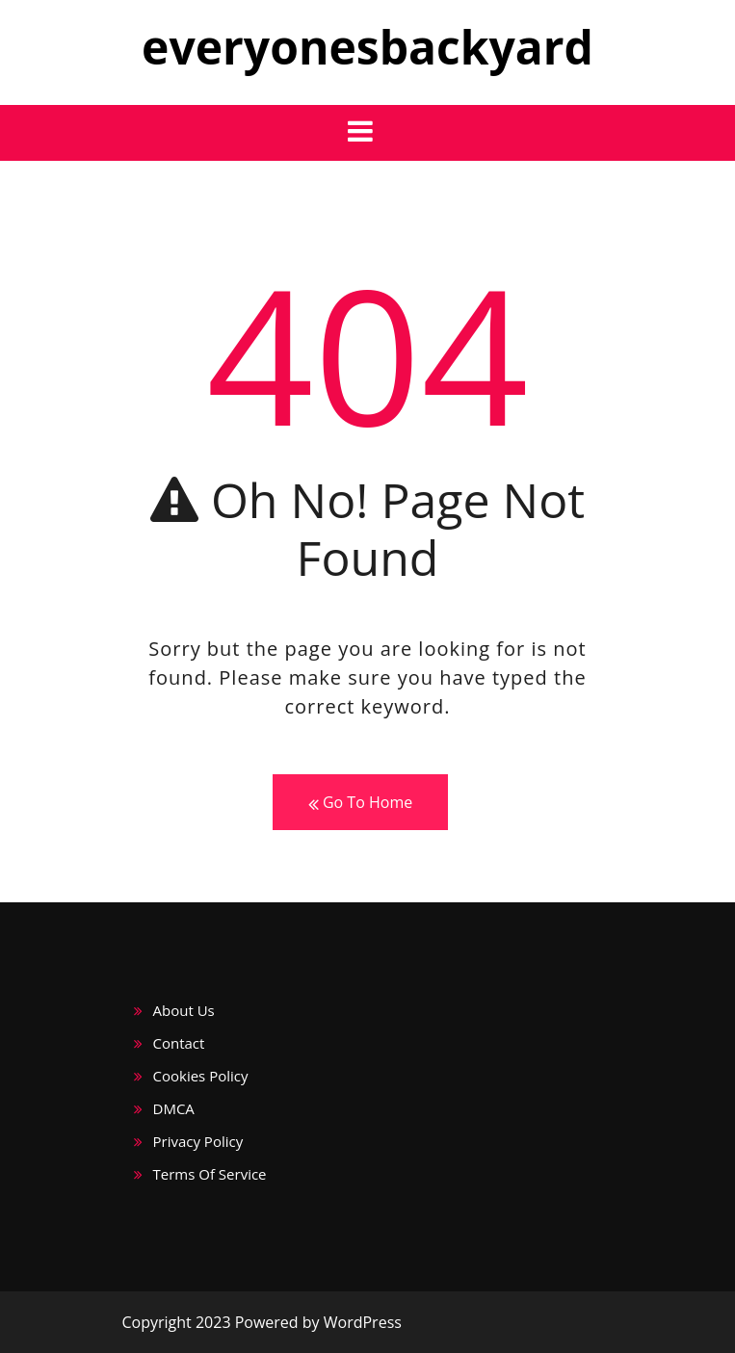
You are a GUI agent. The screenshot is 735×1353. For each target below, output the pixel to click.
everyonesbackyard (367, 46)
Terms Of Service (210, 1174)
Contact (179, 1043)
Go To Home (360, 803)
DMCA (174, 1108)
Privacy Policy (198, 1141)
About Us (184, 1010)
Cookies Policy (201, 1075)
